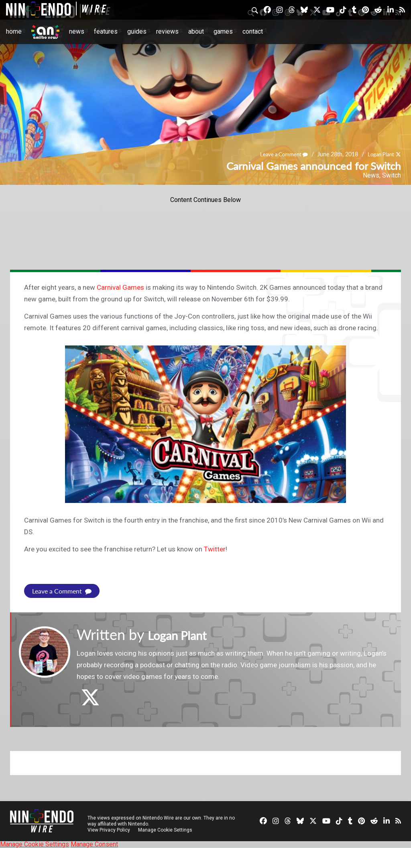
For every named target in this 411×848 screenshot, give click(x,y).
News (76, 31)
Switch (391, 175)
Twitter (215, 549)
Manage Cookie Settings (166, 830)
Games (223, 31)
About (196, 31)
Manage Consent (94, 844)
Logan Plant (379, 154)
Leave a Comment (279, 154)
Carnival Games (120, 287)
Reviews (167, 31)
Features (106, 31)
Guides (136, 31)
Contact (252, 31)
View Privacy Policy (108, 830)
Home (14, 31)
